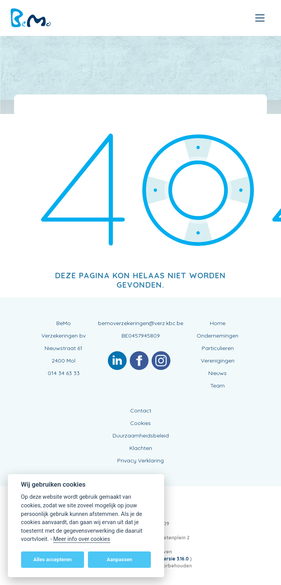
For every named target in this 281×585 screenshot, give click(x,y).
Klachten (140, 448)
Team (217, 385)
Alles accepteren (52, 559)
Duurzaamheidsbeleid (141, 435)
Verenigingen (217, 360)
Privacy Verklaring (140, 460)
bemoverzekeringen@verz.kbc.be (140, 323)
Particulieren (218, 348)
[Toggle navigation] (259, 18)
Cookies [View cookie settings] (140, 423)
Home (218, 323)
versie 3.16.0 (175, 559)
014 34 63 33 (64, 373)
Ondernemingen (217, 335)
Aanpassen (119, 559)
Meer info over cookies (81, 539)
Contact (140, 410)
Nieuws (217, 373)
